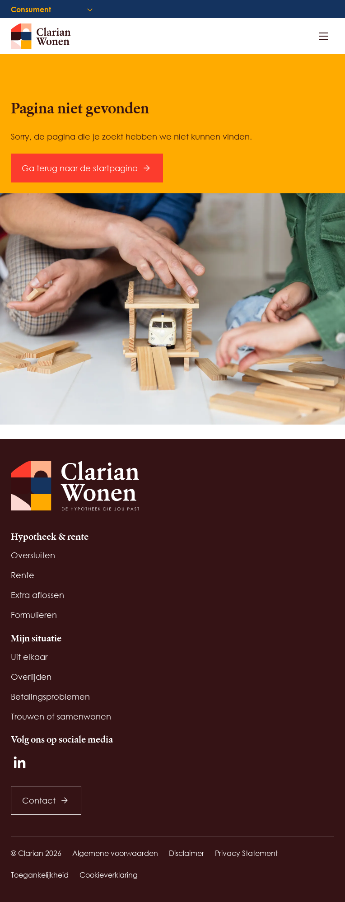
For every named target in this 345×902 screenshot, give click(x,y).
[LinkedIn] (20, 762)
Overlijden (31, 677)
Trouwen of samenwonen (61, 716)
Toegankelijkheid (40, 874)
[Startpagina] (45, 36)
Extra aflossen (37, 595)
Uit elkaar (29, 657)
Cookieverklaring (108, 874)
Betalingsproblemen (50, 696)
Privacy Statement (246, 853)
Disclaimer (186, 853)
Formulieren (34, 615)
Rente (22, 575)
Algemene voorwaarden (115, 853)
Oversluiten (33, 555)
